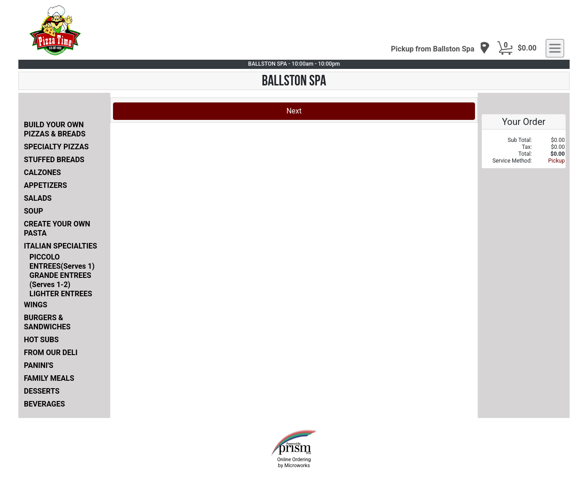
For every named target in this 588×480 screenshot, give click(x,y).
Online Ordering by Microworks (294, 463)
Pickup (556, 161)
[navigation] (440, 48)
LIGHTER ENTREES (60, 293)
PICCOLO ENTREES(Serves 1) (62, 262)
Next (293, 111)
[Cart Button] (505, 48)
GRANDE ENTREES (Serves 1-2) (60, 280)
